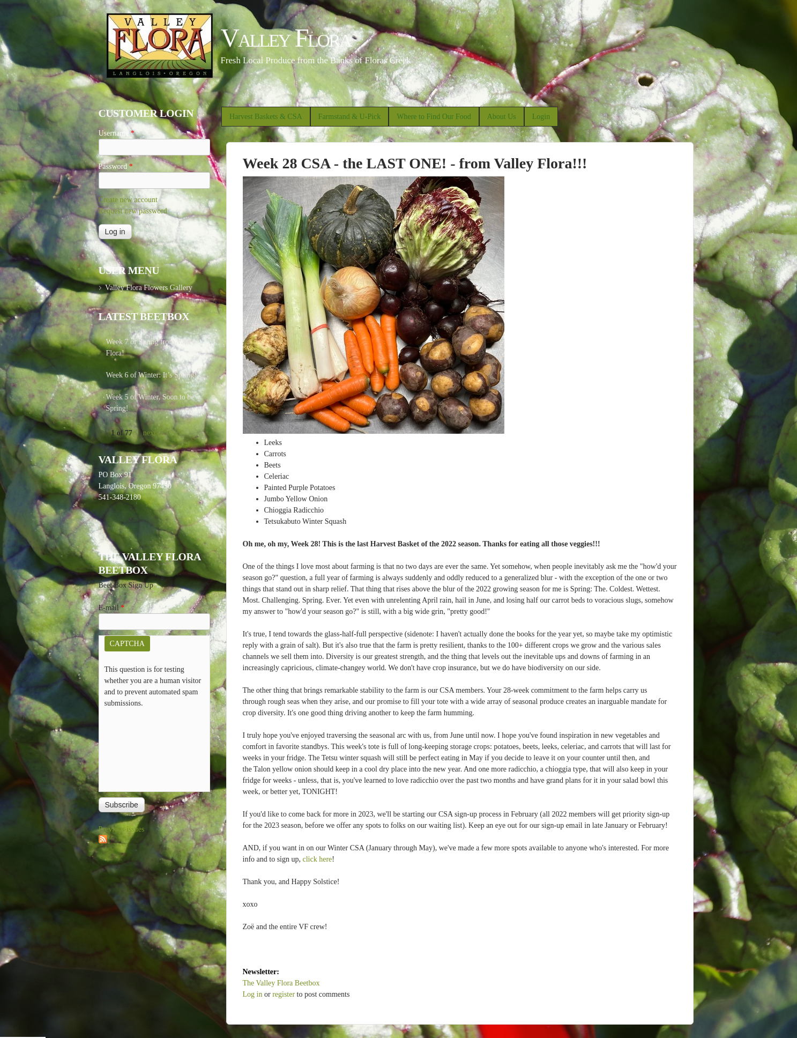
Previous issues (122, 829)
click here (317, 859)
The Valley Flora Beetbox (281, 983)
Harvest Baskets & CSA (265, 117)
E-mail (112, 608)
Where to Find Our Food (434, 117)
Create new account (128, 200)
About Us (501, 117)
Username (117, 133)
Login (541, 117)
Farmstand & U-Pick (349, 117)
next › (151, 433)
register (283, 994)
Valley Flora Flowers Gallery (148, 288)
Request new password (133, 211)
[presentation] (148, 747)
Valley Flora (286, 38)
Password (116, 166)
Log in (253, 994)
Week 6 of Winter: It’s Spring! (151, 375)
